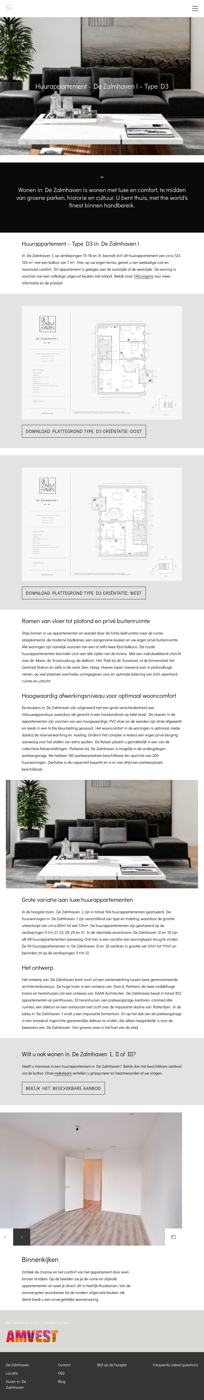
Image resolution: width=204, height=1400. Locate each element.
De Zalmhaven (17, 1364)
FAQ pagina (144, 276)
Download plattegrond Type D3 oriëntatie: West (84, 593)
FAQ (61, 1373)
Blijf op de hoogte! (112, 1364)
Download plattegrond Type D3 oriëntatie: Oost (84, 431)
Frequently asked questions (175, 1364)
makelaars (63, 1073)
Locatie (12, 1373)
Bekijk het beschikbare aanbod (63, 1088)
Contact (64, 1364)
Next (21, 1237)
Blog (61, 1381)
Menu (195, 8)
